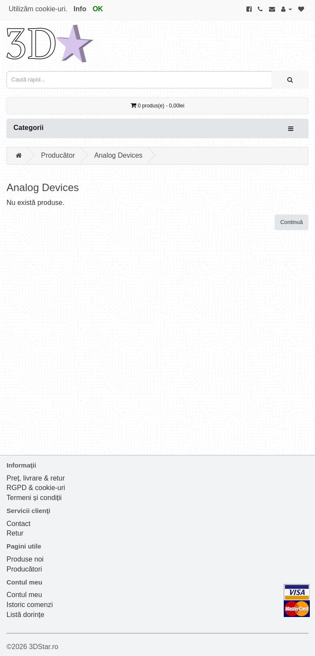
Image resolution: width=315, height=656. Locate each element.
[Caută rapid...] (290, 79)
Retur (15, 533)
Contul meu (24, 594)
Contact (18, 523)
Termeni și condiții (34, 497)
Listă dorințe (25, 614)
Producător (58, 155)
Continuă (291, 222)
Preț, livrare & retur (36, 478)
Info (80, 9)
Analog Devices (118, 155)
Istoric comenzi (30, 604)
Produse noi (25, 559)
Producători (24, 569)
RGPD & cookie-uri (36, 487)
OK (97, 9)
